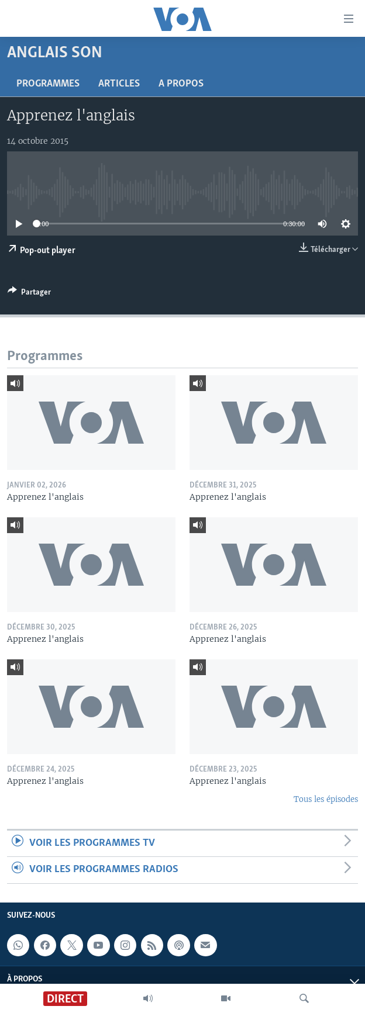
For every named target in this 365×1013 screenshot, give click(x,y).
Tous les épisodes (326, 799)
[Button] (29, 294)
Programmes (48, 83)
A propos (181, 83)
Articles (119, 83)
